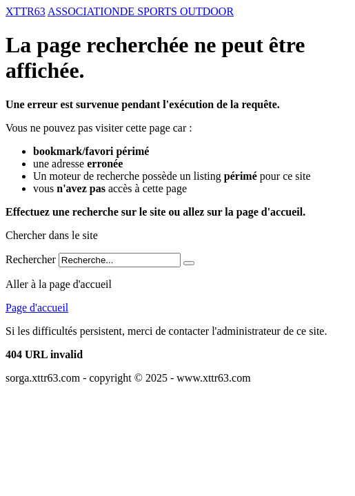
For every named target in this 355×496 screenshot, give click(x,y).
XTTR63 (25, 11)
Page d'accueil (37, 307)
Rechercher (31, 259)
